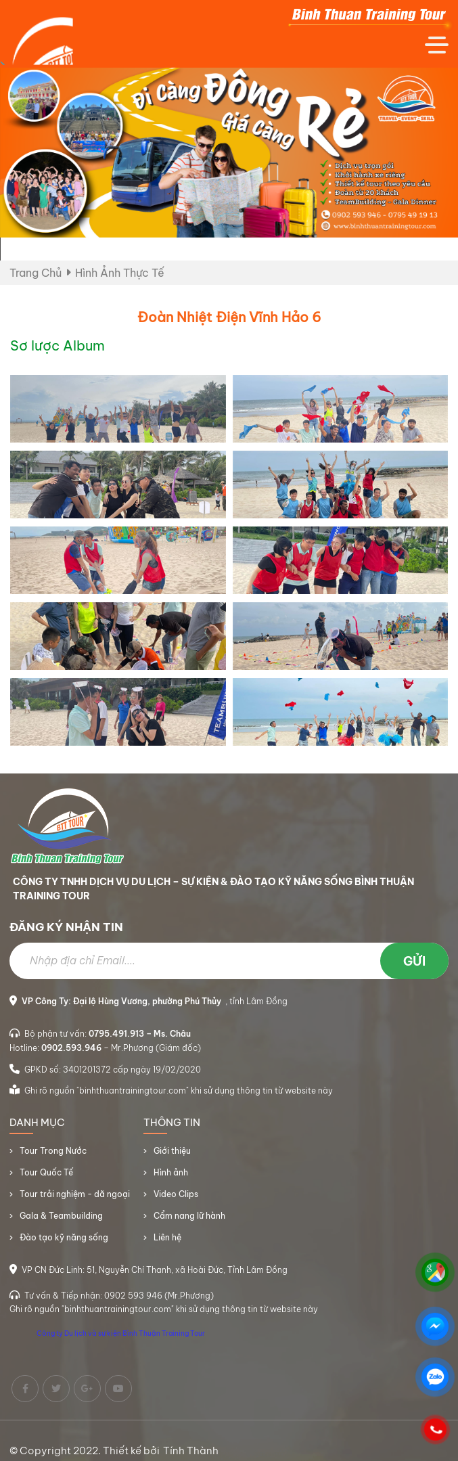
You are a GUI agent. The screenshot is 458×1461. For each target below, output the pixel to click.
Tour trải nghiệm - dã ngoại (75, 1199)
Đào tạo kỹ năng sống (64, 1243)
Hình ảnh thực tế (119, 272)
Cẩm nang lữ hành (189, 1221)
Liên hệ (167, 1243)
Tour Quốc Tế (46, 1178)
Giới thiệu (172, 1156)
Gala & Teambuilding (61, 1221)
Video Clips (176, 1199)
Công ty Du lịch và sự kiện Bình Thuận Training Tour (121, 1338)
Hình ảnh (171, 1178)
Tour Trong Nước (53, 1156)
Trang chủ (35, 272)
